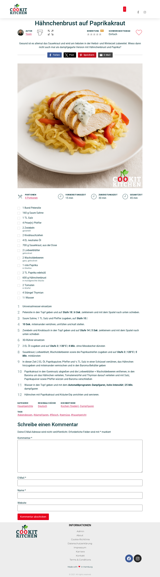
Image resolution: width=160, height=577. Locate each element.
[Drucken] (40, 31)
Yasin (29, 34)
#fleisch (54, 414)
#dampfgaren (41, 414)
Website (22, 503)
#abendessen (25, 414)
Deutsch (42, 406)
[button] (124, 9)
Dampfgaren (87, 406)
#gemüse (65, 414)
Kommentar (25, 438)
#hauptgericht (78, 414)
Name (22, 490)
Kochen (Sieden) (70, 406)
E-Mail (107, 55)
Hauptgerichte (25, 406)
